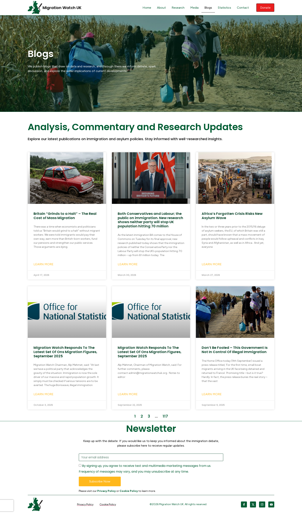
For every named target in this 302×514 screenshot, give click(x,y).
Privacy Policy (106, 491)
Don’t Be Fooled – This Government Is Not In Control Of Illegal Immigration (235, 349)
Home (146, 7)
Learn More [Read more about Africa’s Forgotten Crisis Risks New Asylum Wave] (212, 264)
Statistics (224, 7)
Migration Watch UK (62, 7)
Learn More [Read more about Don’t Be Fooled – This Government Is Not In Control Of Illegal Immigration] (212, 394)
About (160, 7)
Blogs (207, 7)
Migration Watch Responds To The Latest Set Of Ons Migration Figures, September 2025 (65, 351)
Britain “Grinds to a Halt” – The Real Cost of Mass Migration (65, 215)
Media (194, 7)
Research (177, 7)
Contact (242, 7)
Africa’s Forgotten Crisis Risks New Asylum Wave (232, 215)
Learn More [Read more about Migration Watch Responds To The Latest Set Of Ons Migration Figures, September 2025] (44, 394)
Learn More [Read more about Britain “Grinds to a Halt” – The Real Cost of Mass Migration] (44, 264)
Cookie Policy (129, 491)
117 (165, 416)
